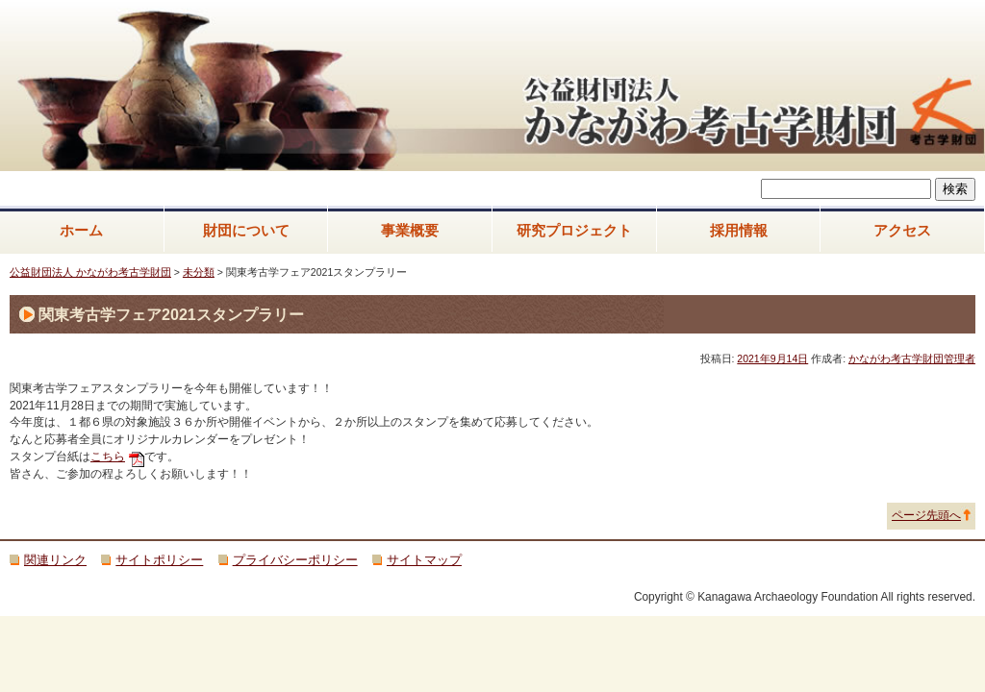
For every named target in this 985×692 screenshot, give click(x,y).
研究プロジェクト (574, 230)
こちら (107, 456)
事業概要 (410, 230)
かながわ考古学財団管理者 (911, 358)
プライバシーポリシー (295, 560)
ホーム (81, 230)
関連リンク (55, 560)
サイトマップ (424, 560)
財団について (246, 230)
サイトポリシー (159, 560)
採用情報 (739, 230)
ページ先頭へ (926, 515)
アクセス (902, 230)
